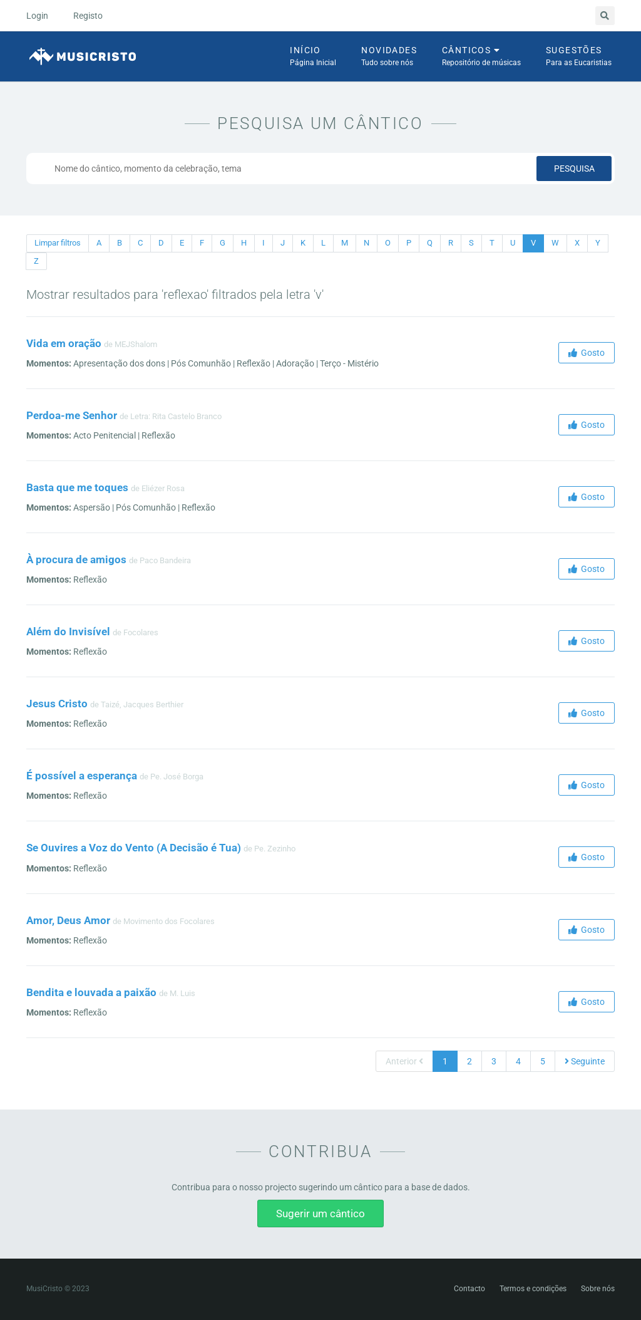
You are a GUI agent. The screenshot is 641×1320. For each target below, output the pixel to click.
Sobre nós (598, 1288)
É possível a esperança (81, 775)
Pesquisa (574, 169)
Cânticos (481, 57)
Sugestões (579, 57)
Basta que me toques (77, 487)
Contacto (469, 1288)
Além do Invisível (68, 631)
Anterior (404, 1061)
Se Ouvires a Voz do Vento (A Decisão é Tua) (133, 847)
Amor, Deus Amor (68, 920)
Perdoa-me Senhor (71, 415)
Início (313, 57)
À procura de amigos (76, 559)
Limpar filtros (57, 242)
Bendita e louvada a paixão (91, 992)
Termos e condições (533, 1288)
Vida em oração (63, 343)
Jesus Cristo (57, 703)
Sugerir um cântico (320, 1213)
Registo (88, 16)
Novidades (389, 57)
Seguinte (585, 1061)
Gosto (586, 353)
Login (37, 16)
